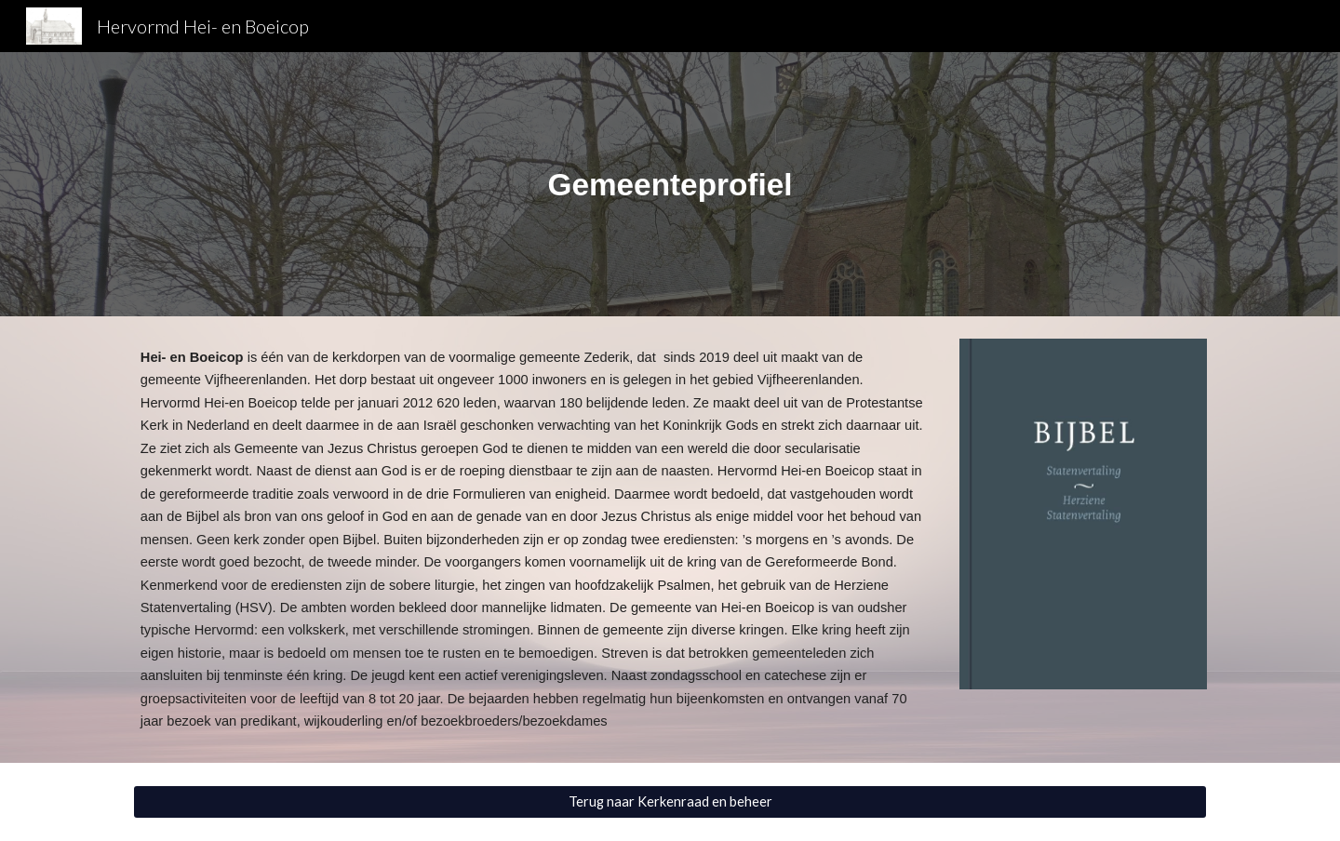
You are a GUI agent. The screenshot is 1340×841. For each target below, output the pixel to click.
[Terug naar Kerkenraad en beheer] (670, 802)
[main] (670, 184)
